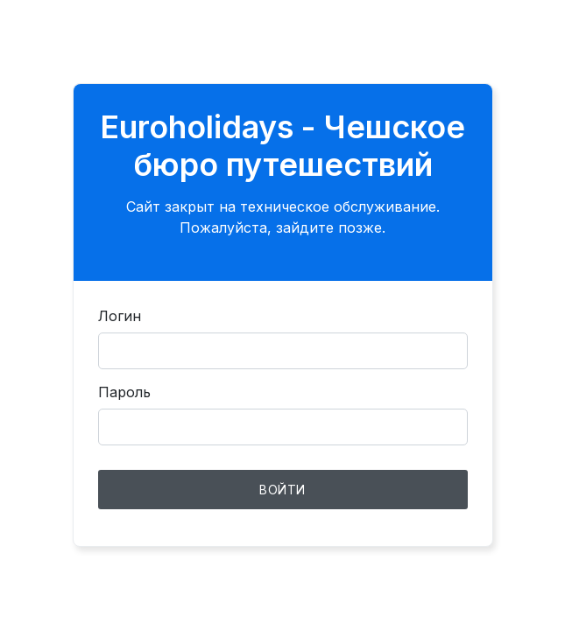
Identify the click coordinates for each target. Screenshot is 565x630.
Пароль (124, 392)
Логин (119, 316)
